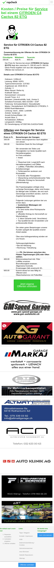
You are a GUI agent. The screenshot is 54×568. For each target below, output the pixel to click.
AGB (20, 539)
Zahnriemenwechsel (25, 548)
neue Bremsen (24, 551)
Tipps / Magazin (24, 533)
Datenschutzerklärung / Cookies (26, 544)
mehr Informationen (45, 535)
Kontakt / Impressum (26, 536)
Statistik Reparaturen (26, 555)
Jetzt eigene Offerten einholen (27, 285)
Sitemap (22, 558)
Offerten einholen (27, 565)
